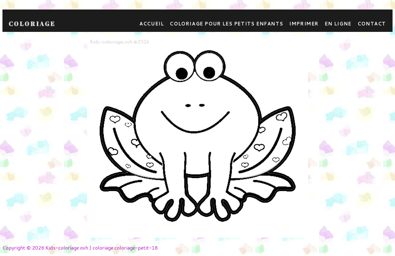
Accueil (151, 23)
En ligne (338, 23)
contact (372, 23)
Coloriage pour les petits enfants (226, 23)
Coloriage (32, 24)
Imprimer (304, 23)
